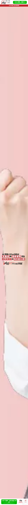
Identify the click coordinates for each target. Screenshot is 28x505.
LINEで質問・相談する (20, 2)
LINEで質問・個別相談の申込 (9, 501)
